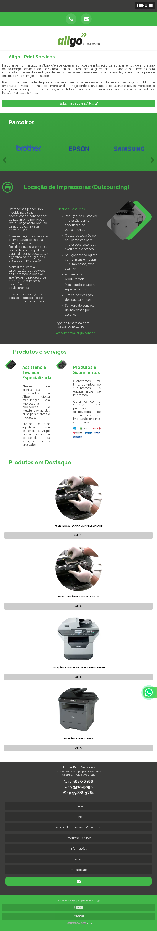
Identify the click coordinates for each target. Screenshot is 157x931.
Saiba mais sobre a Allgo (78, 103)
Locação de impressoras (78, 738)
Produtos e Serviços (78, 838)
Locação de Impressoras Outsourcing (78, 827)
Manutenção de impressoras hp (78, 596)
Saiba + (78, 535)
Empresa (78, 816)
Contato (78, 859)
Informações (79, 848)
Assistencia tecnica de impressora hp (79, 526)
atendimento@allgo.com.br (75, 333)
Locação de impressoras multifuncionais (78, 667)
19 (78, 782)
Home (79, 806)
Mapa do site (79, 869)
